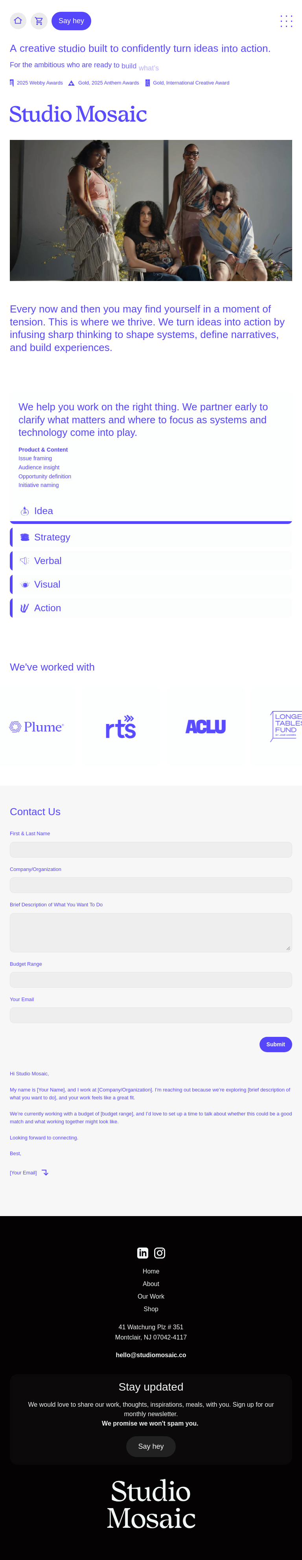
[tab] (151, 457)
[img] (142, 1253)
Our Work (151, 1296)
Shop (151, 1309)
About (151, 1284)
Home (151, 1271)
